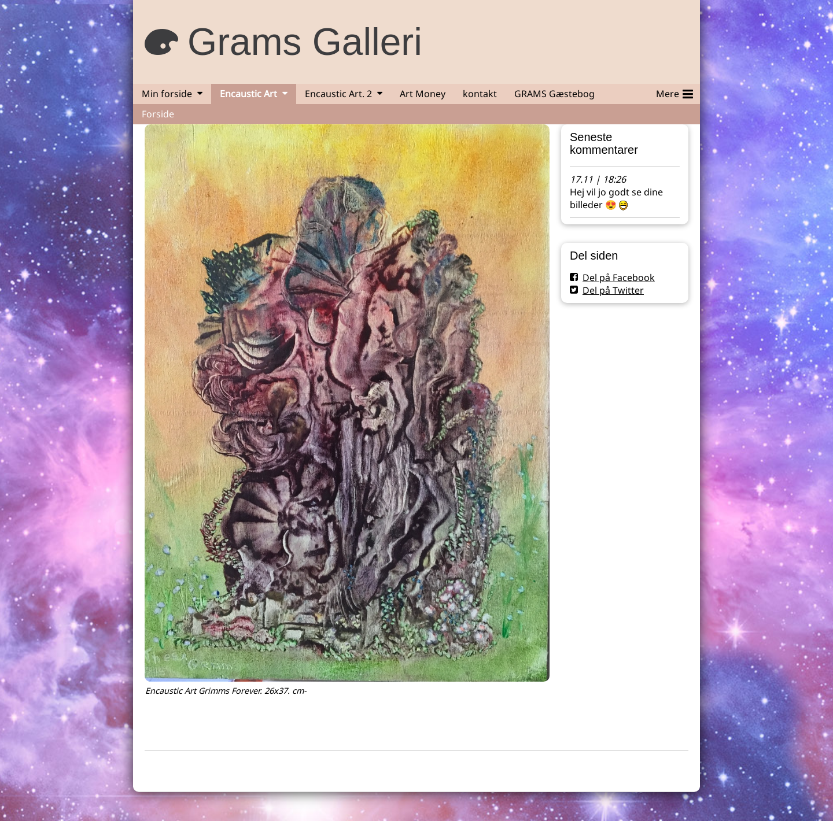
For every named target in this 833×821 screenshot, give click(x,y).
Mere (674, 92)
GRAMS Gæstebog (554, 93)
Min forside (167, 93)
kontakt (480, 93)
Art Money (422, 93)
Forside (158, 114)
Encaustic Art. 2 (338, 93)
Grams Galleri (304, 41)
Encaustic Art (248, 93)
